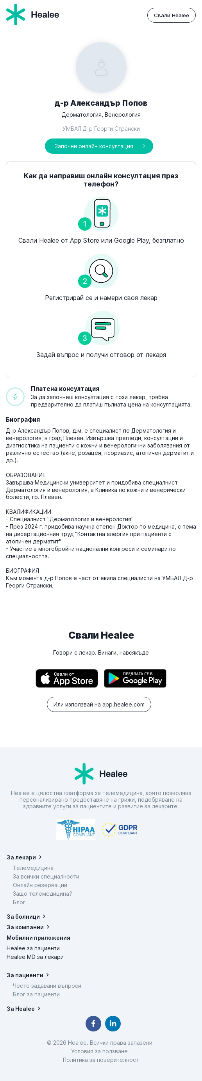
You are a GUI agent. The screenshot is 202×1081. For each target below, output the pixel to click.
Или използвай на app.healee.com (99, 704)
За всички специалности (46, 876)
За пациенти (25, 975)
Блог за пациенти (36, 994)
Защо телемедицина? (42, 893)
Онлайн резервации (40, 885)
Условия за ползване (101, 1051)
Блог (19, 902)
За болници (23, 916)
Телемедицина (33, 867)
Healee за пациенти (33, 948)
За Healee (21, 1008)
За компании (25, 927)
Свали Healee (171, 15)
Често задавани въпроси (47, 985)
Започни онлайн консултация (94, 146)
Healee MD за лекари (35, 956)
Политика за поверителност (101, 1059)
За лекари (21, 857)
